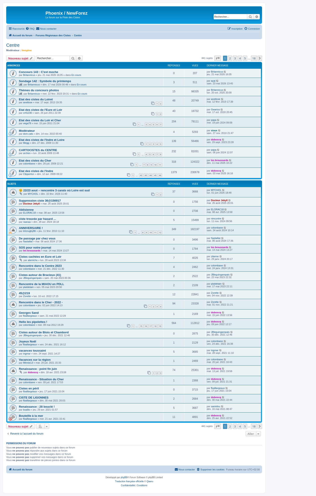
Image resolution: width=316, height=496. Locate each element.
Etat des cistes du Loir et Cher (40, 120)
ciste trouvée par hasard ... (37, 219)
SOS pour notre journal (35, 247)
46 (160, 175)
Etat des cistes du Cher (35, 160)
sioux (214, 130)
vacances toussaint (32, 350)
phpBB (124, 477)
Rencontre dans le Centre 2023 (40, 265)
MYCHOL (33, 193)
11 (160, 164)
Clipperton (28, 174)
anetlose (27, 102)
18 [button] (254, 58)
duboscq (216, 139)
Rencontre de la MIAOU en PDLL (41, 284)
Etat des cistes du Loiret (36, 99)
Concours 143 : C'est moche (38, 72)
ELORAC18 (29, 212)
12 (160, 232)
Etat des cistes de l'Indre (36, 171)
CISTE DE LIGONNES (33, 397)
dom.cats (28, 133)
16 (146, 326)
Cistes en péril (29, 388)
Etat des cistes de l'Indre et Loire (41, 140)
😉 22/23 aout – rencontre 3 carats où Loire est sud (54, 190)
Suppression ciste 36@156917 (40, 200)
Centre (13, 45)
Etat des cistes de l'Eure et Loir (40, 109)
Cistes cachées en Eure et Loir (40, 256)
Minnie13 (28, 362)
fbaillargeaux (30, 315)
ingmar (27, 353)
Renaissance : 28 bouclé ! (37, 406)
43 (146, 175)
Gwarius (215, 109)
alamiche (33, 260)
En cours (76, 75)
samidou (215, 406)
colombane (29, 163)
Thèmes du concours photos (39, 90)
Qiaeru (150, 481)
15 (141, 326)
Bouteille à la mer (31, 415)
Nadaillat (28, 241)
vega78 (27, 123)
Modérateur (27, 130)
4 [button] (240, 58)
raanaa (27, 222)
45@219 (24, 293)
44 (150, 175)
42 (141, 175)
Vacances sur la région (35, 359)
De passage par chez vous (37, 238)
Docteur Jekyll (31, 203)
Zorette (27, 296)
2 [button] (230, 58)
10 (155, 164)
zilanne (215, 256)
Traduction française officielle (129, 481)
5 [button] (245, 58)
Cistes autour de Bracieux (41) (40, 275)
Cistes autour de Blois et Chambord (44, 332)
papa (213, 120)
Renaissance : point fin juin (38, 368)
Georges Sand (29, 312)
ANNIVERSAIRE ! (31, 228)
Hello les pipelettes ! (33, 322)
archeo (27, 153)
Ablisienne (26, 209)
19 (160, 326)
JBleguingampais (32, 278)
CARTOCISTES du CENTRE (38, 150)
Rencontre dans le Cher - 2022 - (41, 302)
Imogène (27, 50)
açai (213, 80)
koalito (26, 409)
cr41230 (27, 112)
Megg (26, 143)
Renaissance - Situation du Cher (41, 379)
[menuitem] (30, 28)
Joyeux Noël (27, 341)
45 (155, 175)
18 (155, 326)
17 (150, 326)
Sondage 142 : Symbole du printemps (45, 81)
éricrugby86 (29, 231)
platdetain (28, 287)
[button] (217, 58)
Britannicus (29, 75)
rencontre (216, 218)
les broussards (219, 160)
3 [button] (235, 58)
